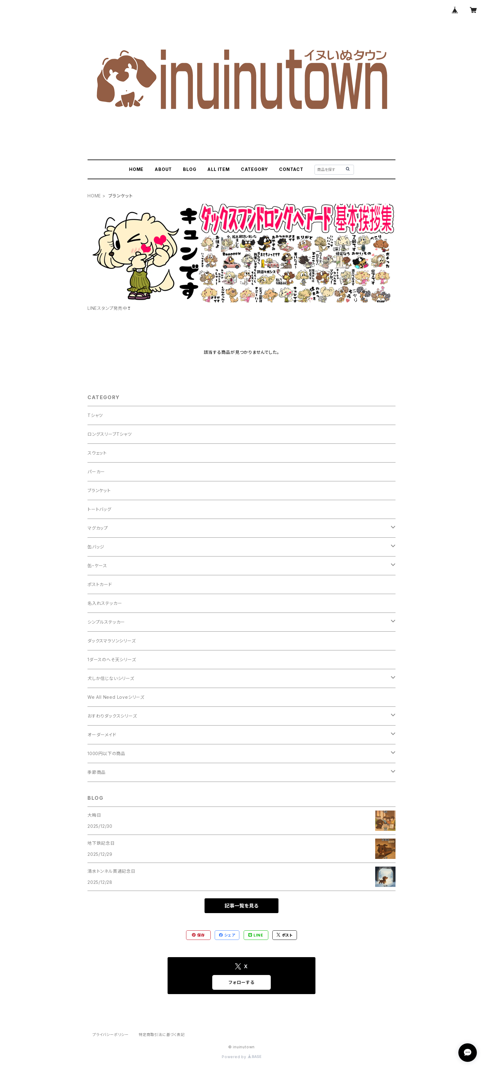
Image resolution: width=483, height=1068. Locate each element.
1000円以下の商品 (106, 753)
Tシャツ (95, 415)
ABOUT (163, 169)
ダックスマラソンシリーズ (111, 640)
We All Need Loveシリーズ (115, 697)
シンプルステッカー (106, 622)
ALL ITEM (218, 169)
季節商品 (96, 772)
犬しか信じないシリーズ (110, 678)
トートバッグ (99, 509)
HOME (136, 169)
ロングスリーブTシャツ (109, 434)
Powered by (241, 1056)
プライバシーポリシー (110, 1034)
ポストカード (99, 584)
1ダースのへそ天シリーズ (111, 659)
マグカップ (97, 528)
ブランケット (99, 490)
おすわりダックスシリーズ (112, 715)
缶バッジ (95, 546)
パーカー (96, 471)
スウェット (97, 452)
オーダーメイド (101, 734)
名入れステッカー (104, 603)
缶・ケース (97, 565)
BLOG (189, 169)
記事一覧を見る (241, 906)
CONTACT (291, 169)
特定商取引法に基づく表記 (162, 1034)
